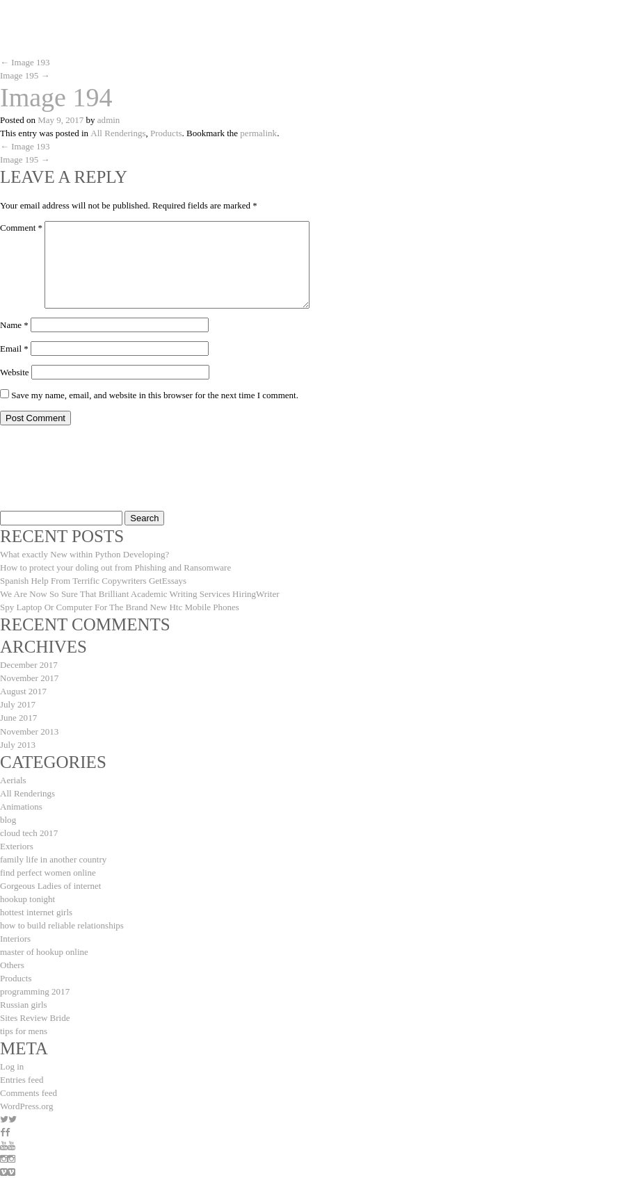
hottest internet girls (36, 911)
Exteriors (16, 845)
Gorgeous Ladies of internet (50, 885)
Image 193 (24, 62)
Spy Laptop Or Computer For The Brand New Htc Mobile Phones (119, 607)
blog (8, 819)
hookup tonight (27, 898)
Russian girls (23, 1004)
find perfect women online (48, 872)
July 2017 (17, 704)
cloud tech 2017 (29, 832)
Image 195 (24, 75)
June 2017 (18, 717)
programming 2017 (35, 990)
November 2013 (29, 731)
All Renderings (117, 133)
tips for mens (23, 1030)
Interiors (15, 938)
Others (12, 964)
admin (108, 120)
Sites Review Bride (35, 1017)
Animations (21, 806)
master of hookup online (44, 951)
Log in (12, 1066)
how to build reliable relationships (62, 924)
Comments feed (28, 1092)
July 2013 (17, 744)
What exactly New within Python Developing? (84, 554)
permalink (257, 133)
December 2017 (29, 665)
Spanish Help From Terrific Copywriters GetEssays (93, 580)
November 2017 (29, 678)
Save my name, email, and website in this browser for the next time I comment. (154, 395)
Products (166, 133)
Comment (21, 227)
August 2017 (23, 691)
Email (14, 348)
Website (14, 372)
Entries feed (21, 1079)
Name (14, 325)
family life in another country (53, 858)
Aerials (13, 779)
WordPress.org (26, 1105)
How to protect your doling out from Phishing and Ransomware (115, 567)
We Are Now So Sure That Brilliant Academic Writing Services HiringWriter (139, 594)
